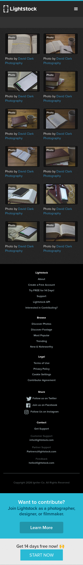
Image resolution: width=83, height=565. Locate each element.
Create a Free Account (41, 285)
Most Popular (41, 335)
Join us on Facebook (44, 405)
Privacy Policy (41, 369)
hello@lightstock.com (41, 463)
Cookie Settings (41, 374)
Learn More (41, 527)
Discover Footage (41, 329)
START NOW (41, 554)
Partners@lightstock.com (41, 451)
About (41, 279)
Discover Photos (41, 324)
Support (41, 296)
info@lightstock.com (41, 440)
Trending (41, 341)
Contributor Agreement (42, 380)
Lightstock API (41, 302)
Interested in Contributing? (41, 307)
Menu (75, 8)
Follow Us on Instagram (45, 411)
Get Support (41, 428)
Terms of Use (42, 363)
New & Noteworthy (41, 346)
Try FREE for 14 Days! (41, 290)
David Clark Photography (19, 60)
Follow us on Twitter (45, 398)
